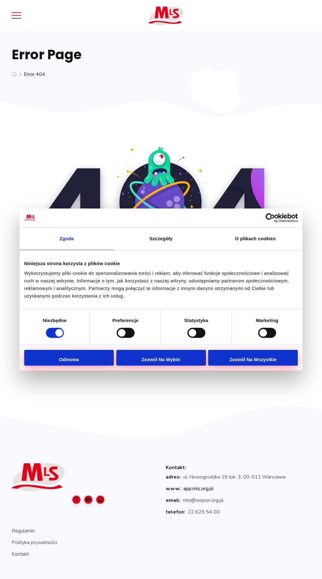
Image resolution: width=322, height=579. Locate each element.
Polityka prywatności (34, 542)
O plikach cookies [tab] (255, 238)
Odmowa (69, 359)
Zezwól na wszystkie (252, 359)
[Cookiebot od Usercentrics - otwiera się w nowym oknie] (270, 218)
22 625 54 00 (204, 511)
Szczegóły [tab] (160, 238)
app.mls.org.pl (198, 488)
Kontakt (20, 554)
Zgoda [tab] (66, 238)
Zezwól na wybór (161, 359)
